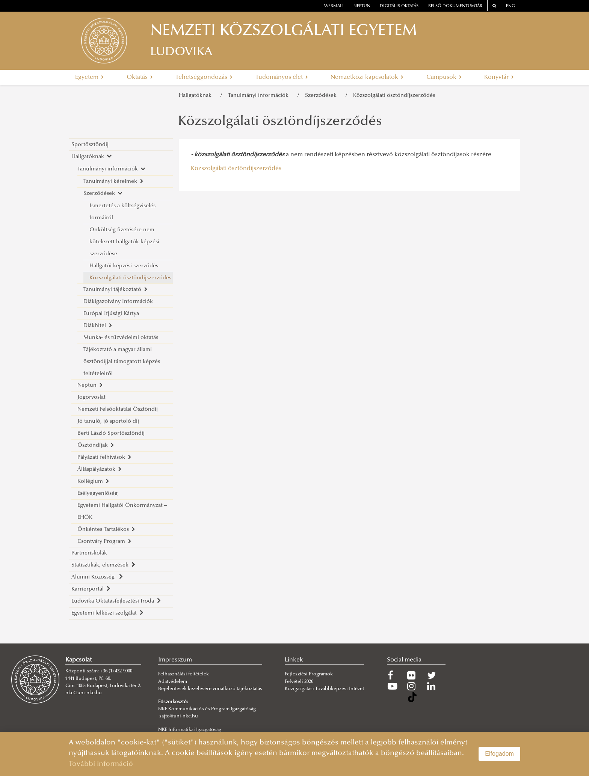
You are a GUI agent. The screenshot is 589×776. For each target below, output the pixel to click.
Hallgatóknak (196, 95)
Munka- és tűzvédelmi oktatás (120, 338)
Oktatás (140, 77)
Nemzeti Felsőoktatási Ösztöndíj (117, 409)
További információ (101, 764)
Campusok (444, 77)
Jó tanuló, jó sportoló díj (108, 421)
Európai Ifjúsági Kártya (111, 313)
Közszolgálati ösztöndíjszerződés (394, 95)
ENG (510, 6)
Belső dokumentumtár (455, 6)
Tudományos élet (281, 77)
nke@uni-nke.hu (83, 693)
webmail (334, 6)
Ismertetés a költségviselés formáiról (122, 212)
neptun (361, 6)
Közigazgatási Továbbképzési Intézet (324, 689)
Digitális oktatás (399, 6)
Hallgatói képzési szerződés (123, 266)
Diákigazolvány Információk (118, 301)
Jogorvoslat (91, 397)
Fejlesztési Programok (309, 674)
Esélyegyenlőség (97, 493)
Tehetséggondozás (204, 77)
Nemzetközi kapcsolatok (367, 77)
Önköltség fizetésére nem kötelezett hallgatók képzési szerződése (124, 242)
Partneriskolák (89, 553)
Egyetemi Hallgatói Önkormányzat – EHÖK (122, 511)
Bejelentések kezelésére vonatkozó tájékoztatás (210, 689)
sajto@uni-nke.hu (178, 716)
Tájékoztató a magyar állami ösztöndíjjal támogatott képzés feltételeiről (121, 362)
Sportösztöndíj (90, 145)
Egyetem (89, 77)
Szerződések (322, 95)
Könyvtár (499, 77)
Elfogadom (499, 753)
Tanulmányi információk (259, 95)
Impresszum (175, 660)
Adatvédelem (172, 682)
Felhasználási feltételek (183, 674)
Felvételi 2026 (299, 682)
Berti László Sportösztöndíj (111, 433)
